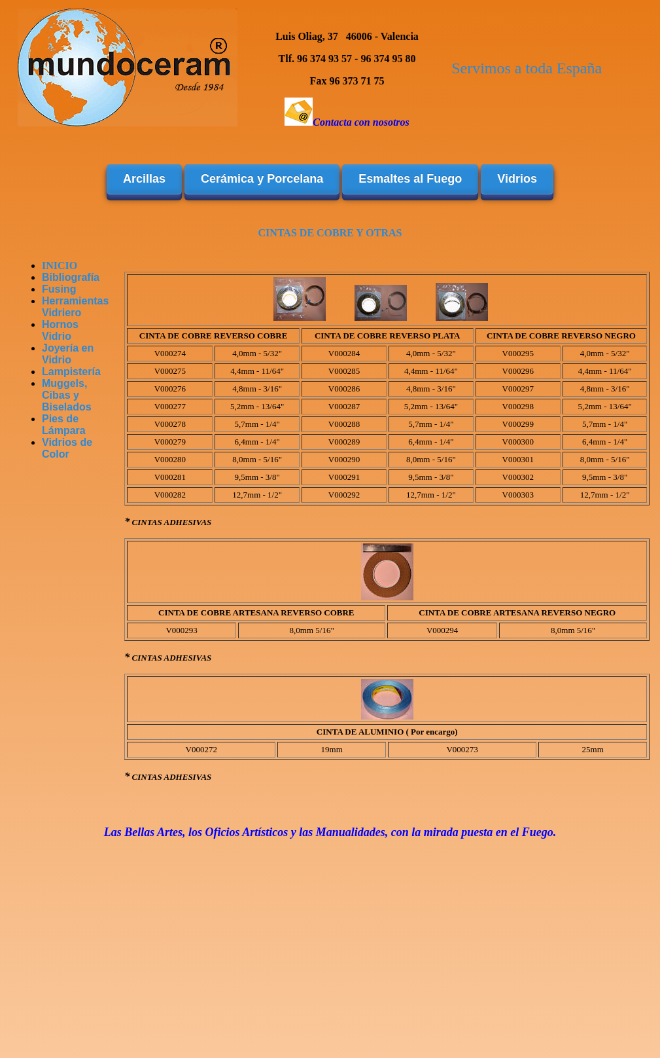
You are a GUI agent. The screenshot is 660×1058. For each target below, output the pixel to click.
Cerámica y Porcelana (262, 178)
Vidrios (517, 178)
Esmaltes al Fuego (410, 178)
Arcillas (144, 178)
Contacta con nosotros (361, 122)
